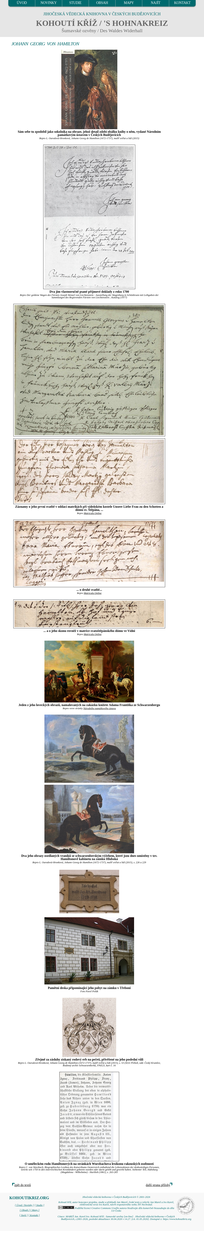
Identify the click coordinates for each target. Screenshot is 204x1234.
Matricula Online (92, 513)
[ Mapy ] (34, 1210)
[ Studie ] (39, 1205)
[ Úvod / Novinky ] (24, 1205)
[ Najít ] (23, 1215)
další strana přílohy (158, 1185)
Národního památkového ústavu (99, 708)
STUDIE (75, 3)
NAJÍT (155, 3)
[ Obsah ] (25, 1210)
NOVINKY (48, 3)
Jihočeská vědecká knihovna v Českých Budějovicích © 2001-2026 (116, 1197)
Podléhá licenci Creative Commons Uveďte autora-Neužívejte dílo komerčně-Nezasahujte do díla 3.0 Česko (116, 1209)
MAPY (129, 3)
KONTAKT (182, 3)
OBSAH (102, 3)
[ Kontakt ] (34, 1215)
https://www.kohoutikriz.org (177, 1219)
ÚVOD (22, 3)
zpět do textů (22, 1185)
